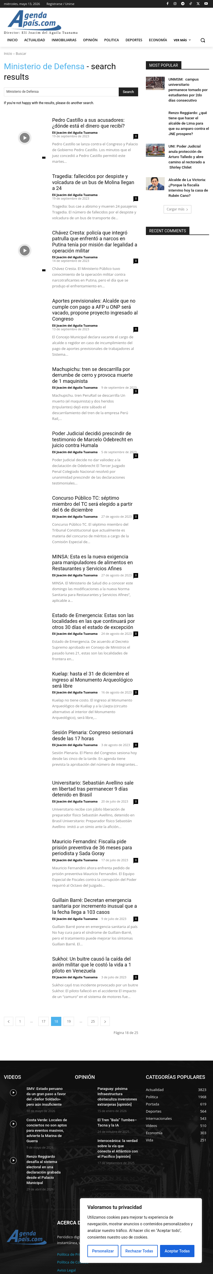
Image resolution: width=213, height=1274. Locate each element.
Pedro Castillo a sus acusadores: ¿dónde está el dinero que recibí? (88, 123)
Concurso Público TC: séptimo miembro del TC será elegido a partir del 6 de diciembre (92, 504)
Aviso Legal (66, 1251)
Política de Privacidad (75, 1235)
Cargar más (177, 188)
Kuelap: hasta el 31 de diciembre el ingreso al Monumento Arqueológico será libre (92, 679)
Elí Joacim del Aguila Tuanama (75, 132)
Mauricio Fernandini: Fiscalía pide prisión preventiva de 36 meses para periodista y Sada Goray (92, 847)
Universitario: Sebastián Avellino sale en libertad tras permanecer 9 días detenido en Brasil (92, 789)
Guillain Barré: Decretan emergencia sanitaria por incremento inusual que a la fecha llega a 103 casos (94, 906)
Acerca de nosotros (73, 1259)
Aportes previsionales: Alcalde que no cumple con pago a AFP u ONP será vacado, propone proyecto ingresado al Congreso (95, 310)
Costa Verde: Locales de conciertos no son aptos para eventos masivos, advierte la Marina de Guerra (44, 1126)
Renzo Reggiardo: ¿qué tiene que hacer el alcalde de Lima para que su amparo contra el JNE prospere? (187, 114)
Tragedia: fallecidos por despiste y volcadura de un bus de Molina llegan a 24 (93, 182)
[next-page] (105, 1021)
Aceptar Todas (177, 1251)
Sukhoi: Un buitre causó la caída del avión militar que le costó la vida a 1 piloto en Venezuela (91, 965)
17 (43, 1021)
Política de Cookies (72, 1243)
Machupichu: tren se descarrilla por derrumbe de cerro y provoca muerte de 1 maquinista (92, 375)
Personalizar (103, 1251)
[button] (202, 40)
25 (93, 1021)
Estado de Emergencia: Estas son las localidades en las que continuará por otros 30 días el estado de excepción (93, 621)
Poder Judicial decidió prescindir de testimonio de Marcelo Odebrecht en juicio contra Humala (92, 439)
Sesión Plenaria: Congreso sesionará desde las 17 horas (92, 735)
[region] (141, 1230)
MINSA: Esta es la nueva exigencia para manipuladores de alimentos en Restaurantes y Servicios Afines (92, 562)
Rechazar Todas (139, 1251)
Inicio (8, 53)
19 (69, 1021)
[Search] (128, 91)
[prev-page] (8, 1021)
